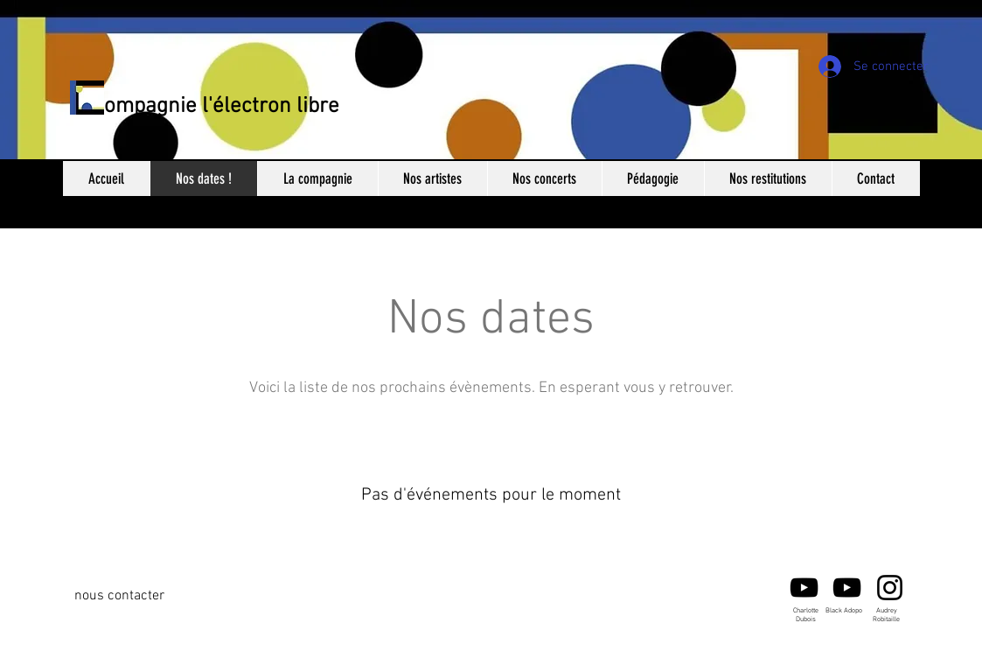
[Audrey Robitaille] (890, 587)
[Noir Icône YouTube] (804, 587)
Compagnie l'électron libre (215, 107)
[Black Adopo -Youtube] (847, 587)
